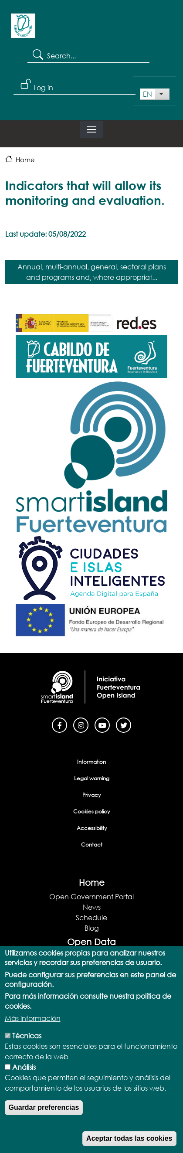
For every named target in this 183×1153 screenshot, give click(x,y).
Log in (43, 87)
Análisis (24, 1088)
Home (25, 159)
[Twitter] (123, 724)
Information (91, 761)
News (92, 907)
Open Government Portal (91, 896)
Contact (91, 844)
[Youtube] (102, 724)
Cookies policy (91, 811)
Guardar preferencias (44, 1129)
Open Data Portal (91, 955)
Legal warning (91, 778)
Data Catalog (91, 966)
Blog (92, 927)
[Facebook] (59, 724)
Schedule (91, 917)
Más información (33, 1039)
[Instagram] (81, 724)
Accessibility (92, 828)
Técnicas (26, 1056)
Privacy (91, 795)
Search (37, 54)
